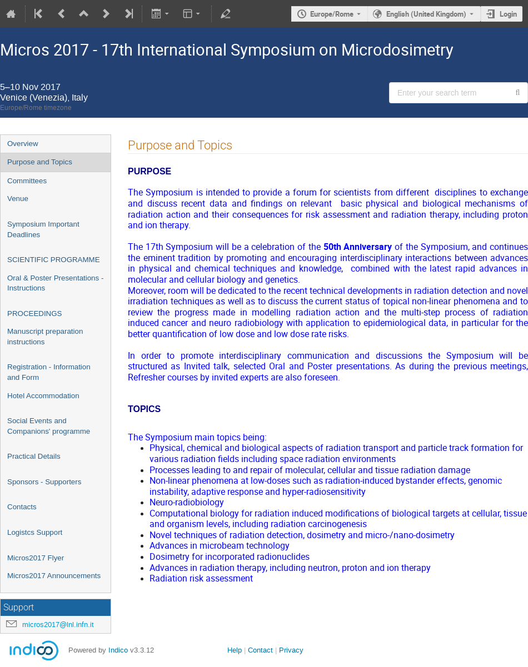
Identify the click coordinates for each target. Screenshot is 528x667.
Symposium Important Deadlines (43, 229)
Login (508, 14)
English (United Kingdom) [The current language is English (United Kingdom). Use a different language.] (426, 14)
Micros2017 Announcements (54, 575)
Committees (27, 181)
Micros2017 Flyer (35, 558)
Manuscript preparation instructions (45, 336)
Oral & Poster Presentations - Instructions (55, 283)
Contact (260, 650)
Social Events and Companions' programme (48, 426)
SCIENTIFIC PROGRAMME (53, 259)
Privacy (291, 650)
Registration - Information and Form (49, 372)
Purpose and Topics (39, 162)
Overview (22, 143)
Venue (17, 198)
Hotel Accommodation (43, 396)
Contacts (22, 507)
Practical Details (34, 456)
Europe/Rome (331, 14)
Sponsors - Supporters (44, 482)
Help (234, 650)
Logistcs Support (34, 532)
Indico (118, 650)
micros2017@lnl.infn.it (58, 624)
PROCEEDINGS (34, 313)
